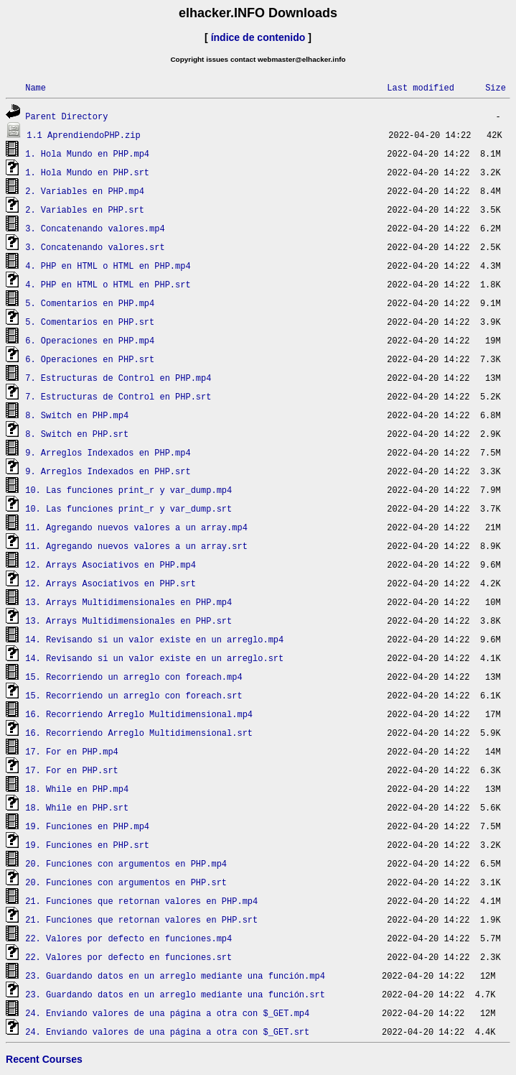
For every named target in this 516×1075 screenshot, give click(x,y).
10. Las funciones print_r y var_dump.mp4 (128, 490)
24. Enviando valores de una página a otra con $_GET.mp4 (167, 1013)
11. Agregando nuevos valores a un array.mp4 (136, 527)
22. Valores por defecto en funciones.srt (128, 957)
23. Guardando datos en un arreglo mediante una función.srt (175, 994)
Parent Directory (66, 116)
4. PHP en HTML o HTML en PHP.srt (107, 284)
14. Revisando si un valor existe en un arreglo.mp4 (154, 639)
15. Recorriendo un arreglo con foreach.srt (133, 695)
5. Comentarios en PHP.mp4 (89, 303)
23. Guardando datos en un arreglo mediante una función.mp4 (175, 975)
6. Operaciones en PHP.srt (89, 359)
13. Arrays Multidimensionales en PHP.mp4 (128, 602)
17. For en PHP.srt (71, 770)
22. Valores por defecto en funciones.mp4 (128, 938)
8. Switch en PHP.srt (76, 434)
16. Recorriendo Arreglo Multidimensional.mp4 (139, 714)
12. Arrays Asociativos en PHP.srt (110, 583)
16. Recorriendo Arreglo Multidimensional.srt (139, 732)
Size (495, 87)
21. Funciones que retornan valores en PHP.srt (141, 919)
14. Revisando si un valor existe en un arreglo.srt (154, 658)
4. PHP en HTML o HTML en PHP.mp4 (107, 265)
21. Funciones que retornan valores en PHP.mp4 (141, 901)
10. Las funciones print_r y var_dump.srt (128, 508)
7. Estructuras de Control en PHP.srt (118, 396)
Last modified (420, 87)
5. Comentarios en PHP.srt (89, 321)
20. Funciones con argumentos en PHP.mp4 (126, 863)
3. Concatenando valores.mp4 (94, 228)
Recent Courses (44, 1059)
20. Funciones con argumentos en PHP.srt (126, 882)
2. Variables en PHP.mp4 (84, 191)
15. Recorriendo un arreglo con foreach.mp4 (133, 676)
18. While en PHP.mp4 (76, 789)
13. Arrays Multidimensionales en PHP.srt (128, 620)
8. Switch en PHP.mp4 (76, 415)
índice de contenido (258, 37)
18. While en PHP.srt (76, 807)
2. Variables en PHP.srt (84, 209)
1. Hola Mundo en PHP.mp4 (87, 153)
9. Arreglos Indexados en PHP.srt (107, 471)
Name (35, 87)
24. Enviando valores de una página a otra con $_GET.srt (167, 1031)
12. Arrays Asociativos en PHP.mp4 (110, 564)
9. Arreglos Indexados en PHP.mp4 (107, 452)
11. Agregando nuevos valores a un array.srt (136, 546)
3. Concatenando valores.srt (94, 247)
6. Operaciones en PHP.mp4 (89, 340)
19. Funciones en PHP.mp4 (87, 826)
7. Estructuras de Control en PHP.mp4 (118, 378)
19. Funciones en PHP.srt (87, 845)
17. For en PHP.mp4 (71, 751)
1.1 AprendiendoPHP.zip (83, 135)
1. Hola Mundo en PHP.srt (87, 172)
